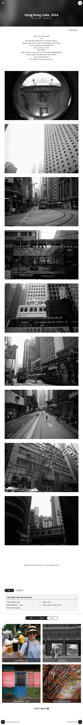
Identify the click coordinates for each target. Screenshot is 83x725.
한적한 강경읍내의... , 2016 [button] (21, 683)
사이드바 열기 (3, 3)
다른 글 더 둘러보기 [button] (40, 709)
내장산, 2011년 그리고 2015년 (52, 605)
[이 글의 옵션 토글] (12, 590)
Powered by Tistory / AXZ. (13, 722)
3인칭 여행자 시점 (47, 18)
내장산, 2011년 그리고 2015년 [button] (62, 683)
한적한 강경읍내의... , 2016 (15, 605)
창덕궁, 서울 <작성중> (13, 608)
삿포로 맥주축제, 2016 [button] (21, 643)
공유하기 (41, 618)
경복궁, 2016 (47, 602)
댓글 (31, 618)
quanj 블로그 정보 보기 (80, 3)
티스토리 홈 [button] (3, 722)
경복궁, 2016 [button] (62, 643)
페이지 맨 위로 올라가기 (80, 722)
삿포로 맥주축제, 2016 (13, 602)
